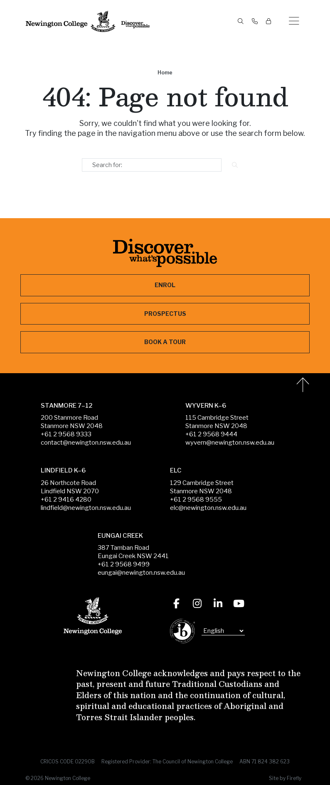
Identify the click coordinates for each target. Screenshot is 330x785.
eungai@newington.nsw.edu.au (141, 572)
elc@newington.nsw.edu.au (208, 508)
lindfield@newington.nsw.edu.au (86, 508)
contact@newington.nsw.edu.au (86, 442)
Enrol (165, 284)
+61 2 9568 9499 (124, 564)
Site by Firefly (285, 778)
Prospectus (165, 313)
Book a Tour (165, 341)
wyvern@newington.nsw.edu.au (229, 442)
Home (165, 72)
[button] (294, 21)
